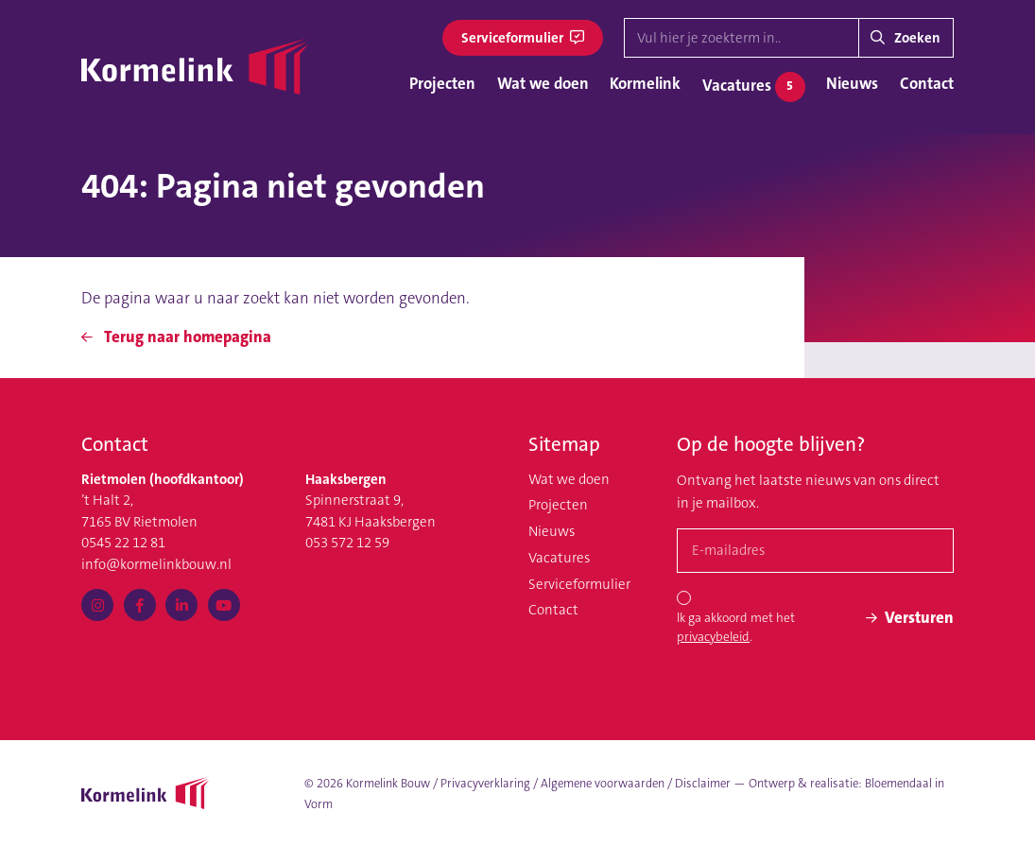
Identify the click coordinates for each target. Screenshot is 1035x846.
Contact (927, 83)
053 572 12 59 (347, 542)
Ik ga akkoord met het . (736, 627)
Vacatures (753, 87)
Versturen (910, 617)
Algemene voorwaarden (602, 783)
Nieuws (852, 83)
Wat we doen (543, 83)
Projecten (442, 83)
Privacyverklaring (485, 783)
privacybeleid (713, 637)
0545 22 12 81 (123, 542)
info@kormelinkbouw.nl (156, 564)
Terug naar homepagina (176, 336)
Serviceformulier (522, 37)
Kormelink (645, 83)
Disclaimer (703, 783)
